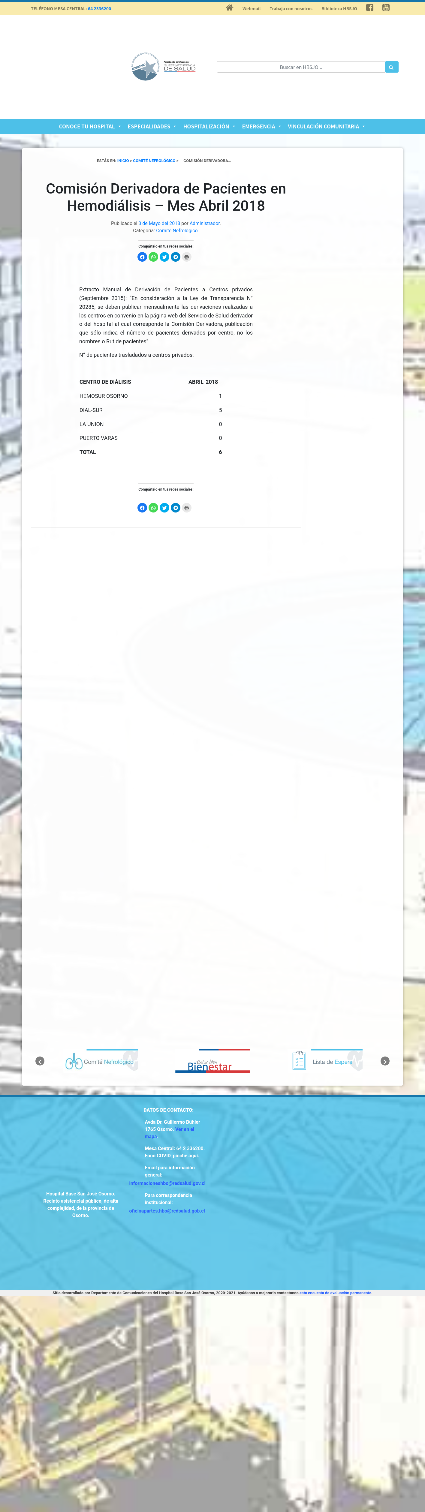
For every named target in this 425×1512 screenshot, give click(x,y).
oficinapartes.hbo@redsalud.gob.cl (167, 1211)
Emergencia (262, 126)
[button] (39, 1061)
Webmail (252, 8)
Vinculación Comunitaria (327, 126)
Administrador (205, 223)
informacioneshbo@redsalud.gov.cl (167, 1183)
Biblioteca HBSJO (339, 8)
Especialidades (152, 126)
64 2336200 (99, 8)
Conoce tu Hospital (90, 126)
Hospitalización (209, 126)
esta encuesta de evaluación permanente (335, 1293)
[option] (100, 1061)
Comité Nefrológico (176, 230)
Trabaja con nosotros (291, 8)
